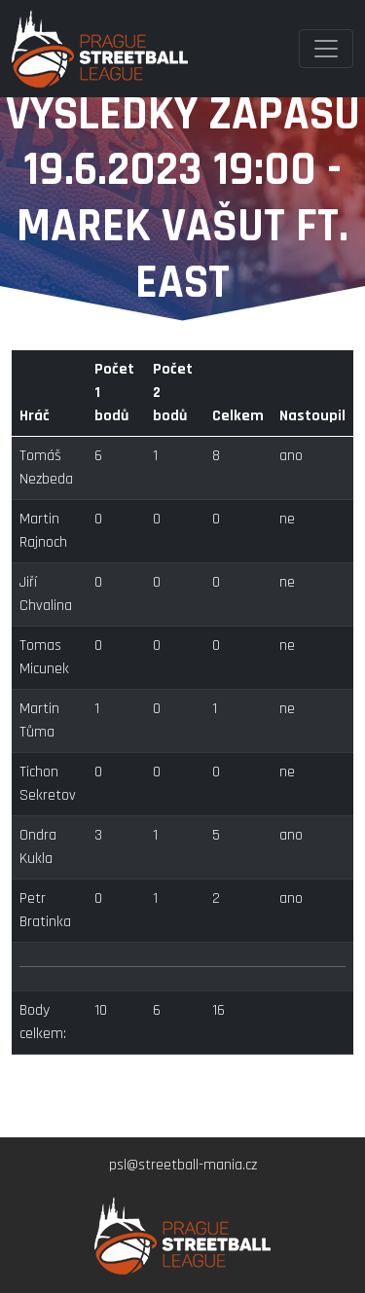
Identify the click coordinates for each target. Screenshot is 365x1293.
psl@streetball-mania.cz (183, 1165)
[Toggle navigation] (326, 48)
